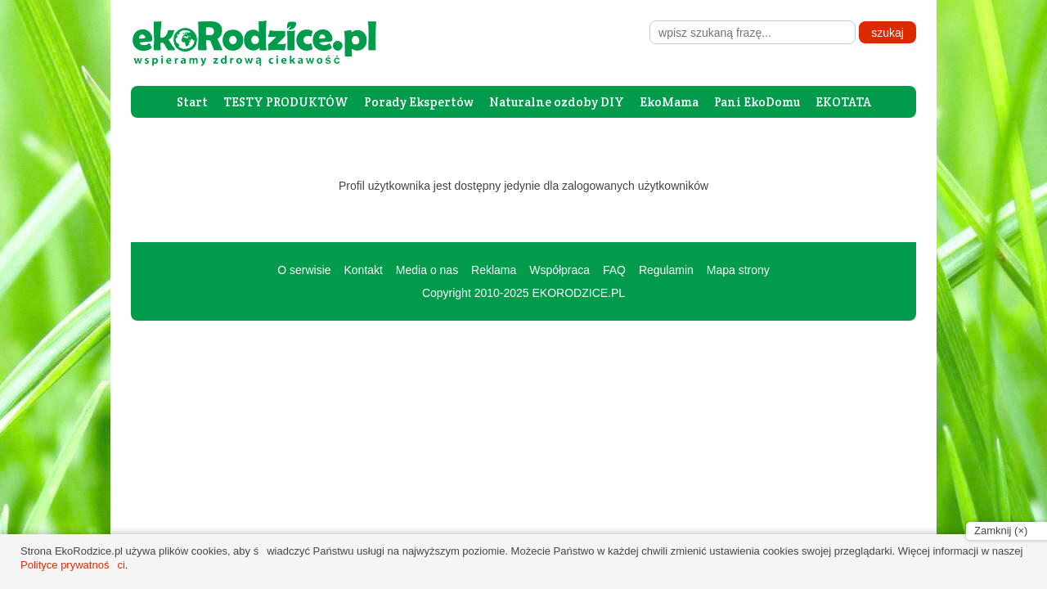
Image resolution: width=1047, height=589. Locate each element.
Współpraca (559, 270)
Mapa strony (738, 270)
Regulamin (666, 270)
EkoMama (669, 102)
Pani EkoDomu (757, 102)
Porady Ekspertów (419, 102)
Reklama (493, 270)
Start (192, 102)
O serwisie (303, 270)
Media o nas (427, 270)
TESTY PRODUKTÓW (285, 102)
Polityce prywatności (72, 565)
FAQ (614, 270)
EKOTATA (843, 102)
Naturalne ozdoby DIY (556, 102)
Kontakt (363, 270)
